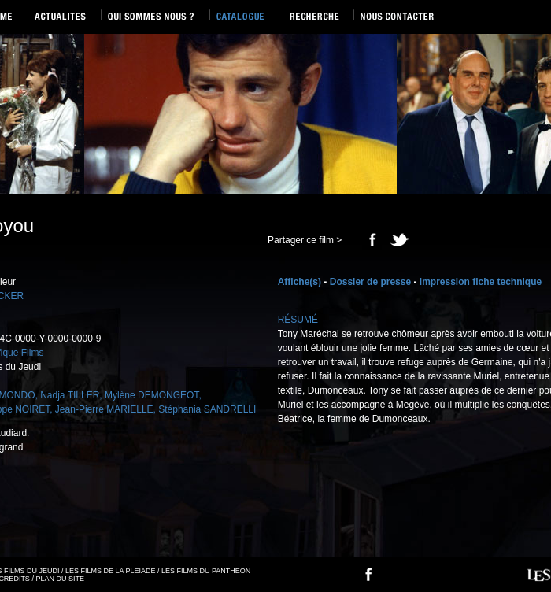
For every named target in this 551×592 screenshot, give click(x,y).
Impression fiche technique (481, 281)
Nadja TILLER (69, 395)
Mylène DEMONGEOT (151, 395)
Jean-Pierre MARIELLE (104, 409)
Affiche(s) (299, 281)
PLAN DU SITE (59, 579)
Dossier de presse (370, 281)
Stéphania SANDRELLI (207, 409)
